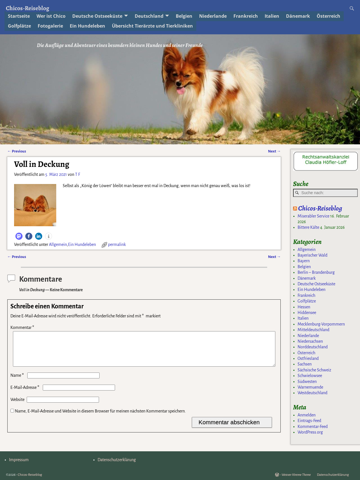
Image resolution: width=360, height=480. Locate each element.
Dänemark (307, 278)
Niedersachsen (310, 341)
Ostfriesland (308, 358)
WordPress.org (310, 432)
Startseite (19, 16)
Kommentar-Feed (313, 426)
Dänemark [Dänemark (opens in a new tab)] (298, 16)
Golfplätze (19, 26)
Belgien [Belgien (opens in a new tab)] (184, 16)
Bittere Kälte (308, 227)
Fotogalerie (50, 26)
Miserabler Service (313, 216)
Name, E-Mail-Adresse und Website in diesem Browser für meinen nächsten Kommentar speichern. (100, 418)
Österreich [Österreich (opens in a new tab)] (328, 16)
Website (17, 406)
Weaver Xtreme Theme (296, 475)
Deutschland (149, 16)
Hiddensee (307, 312)
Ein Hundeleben (82, 244)
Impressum (19, 459)
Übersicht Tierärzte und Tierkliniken (152, 26)
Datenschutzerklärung (117, 459)
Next (274, 151)
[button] (18, 236)
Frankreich (306, 295)
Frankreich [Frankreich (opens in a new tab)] (245, 16)
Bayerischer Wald (312, 255)
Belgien (304, 266)
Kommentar (22, 327)
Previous (16, 151)
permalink (117, 244)
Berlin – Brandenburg (316, 272)
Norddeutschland (313, 347)
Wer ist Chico (51, 16)
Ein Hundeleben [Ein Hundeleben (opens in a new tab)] (87, 26)
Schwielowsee (310, 375)
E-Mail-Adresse (25, 394)
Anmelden (307, 415)
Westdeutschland (312, 393)
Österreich (306, 353)
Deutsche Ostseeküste (97, 16)
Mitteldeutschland (313, 330)
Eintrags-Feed (309, 420)
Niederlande (213, 16)
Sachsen (305, 364)
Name (17, 382)
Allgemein (58, 244)
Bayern (304, 261)
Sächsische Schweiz (314, 370)
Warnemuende (310, 387)
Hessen (304, 307)
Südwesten (307, 381)
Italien (272, 16)
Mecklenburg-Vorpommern (321, 324)
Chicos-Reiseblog (27, 8)
